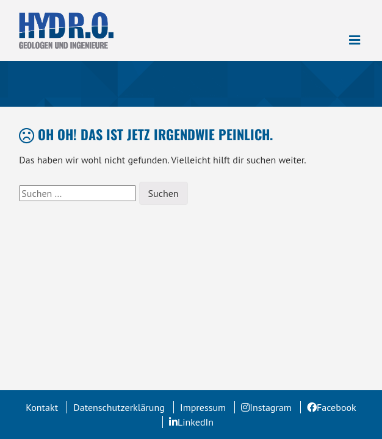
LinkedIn (196, 422)
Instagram (270, 407)
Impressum (203, 407)
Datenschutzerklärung (118, 407)
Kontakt (42, 407)
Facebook (336, 407)
